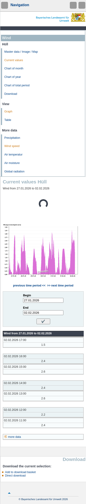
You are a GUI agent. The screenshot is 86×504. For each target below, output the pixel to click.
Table (7, 120)
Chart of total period (17, 85)
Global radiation (14, 171)
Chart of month (13, 68)
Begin (27, 295)
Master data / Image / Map (21, 51)
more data (14, 437)
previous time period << (29, 285)
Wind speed (12, 146)
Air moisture (12, 163)
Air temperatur (13, 154)
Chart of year (12, 77)
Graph (8, 111)
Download (10, 93)
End (26, 307)
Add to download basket (20, 472)
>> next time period (60, 285)
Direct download (15, 475)
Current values (13, 60)
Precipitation (12, 137)
